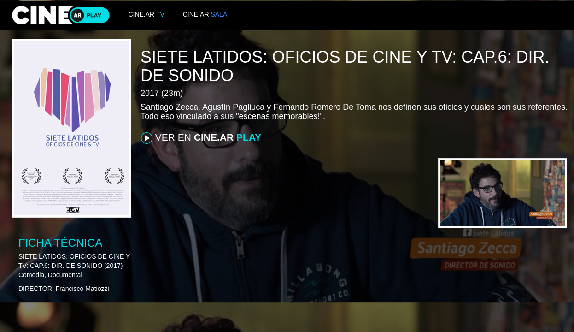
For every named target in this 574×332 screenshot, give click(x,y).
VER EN (201, 138)
